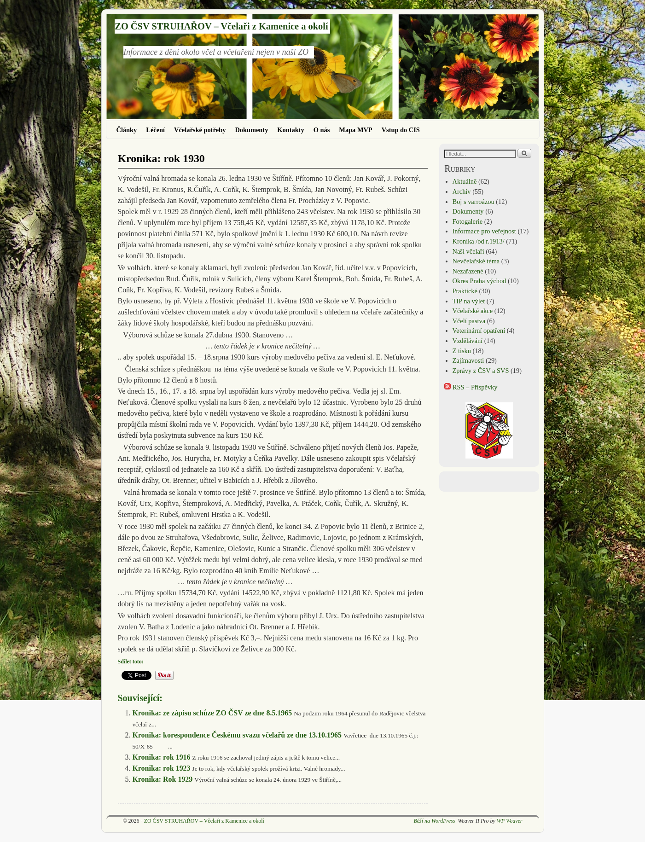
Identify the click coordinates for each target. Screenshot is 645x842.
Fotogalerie (468, 221)
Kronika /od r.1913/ (479, 241)
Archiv (462, 191)
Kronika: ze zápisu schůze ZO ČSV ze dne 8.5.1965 (212, 713)
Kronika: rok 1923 (161, 768)
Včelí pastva (469, 321)
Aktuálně (465, 181)
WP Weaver (510, 821)
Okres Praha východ (479, 281)
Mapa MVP (355, 130)
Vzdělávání (468, 340)
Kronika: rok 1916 (161, 757)
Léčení (155, 130)
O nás (322, 130)
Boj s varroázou (473, 201)
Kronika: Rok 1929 (162, 779)
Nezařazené (468, 271)
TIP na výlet (469, 301)
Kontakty (290, 130)
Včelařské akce (473, 310)
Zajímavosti (468, 360)
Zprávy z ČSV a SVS (481, 370)
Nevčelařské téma (476, 261)
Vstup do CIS (401, 130)
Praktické (465, 291)
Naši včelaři (468, 251)
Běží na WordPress (434, 821)
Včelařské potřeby (200, 130)
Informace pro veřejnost (484, 231)
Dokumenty (251, 130)
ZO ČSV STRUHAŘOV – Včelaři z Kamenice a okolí (221, 26)
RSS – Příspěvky (470, 387)
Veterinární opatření (479, 330)
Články (126, 130)
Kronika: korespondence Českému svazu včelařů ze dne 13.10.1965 (237, 735)
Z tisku (462, 350)
